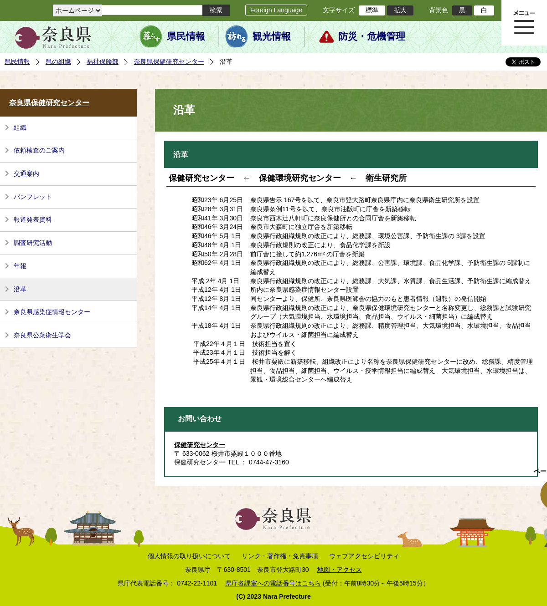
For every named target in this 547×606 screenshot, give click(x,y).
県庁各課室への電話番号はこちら (273, 583)
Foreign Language (276, 10)
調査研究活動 (33, 242)
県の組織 (58, 61)
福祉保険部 (103, 61)
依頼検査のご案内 (39, 150)
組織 (20, 127)
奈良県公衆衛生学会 (42, 335)
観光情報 (272, 36)
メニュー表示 (524, 23)
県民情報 (186, 36)
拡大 (400, 10)
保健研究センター (199, 444)
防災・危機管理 (371, 36)
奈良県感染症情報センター (52, 312)
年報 (20, 266)
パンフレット (33, 196)
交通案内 (26, 173)
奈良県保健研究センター (169, 61)
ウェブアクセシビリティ (364, 556)
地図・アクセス (339, 569)
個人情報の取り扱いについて (189, 556)
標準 (372, 10)
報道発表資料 (33, 219)
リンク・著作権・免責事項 (280, 556)
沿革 (20, 289)
